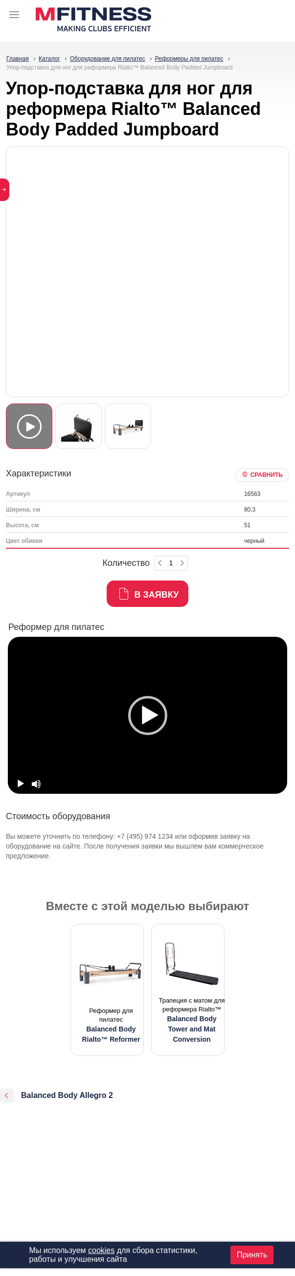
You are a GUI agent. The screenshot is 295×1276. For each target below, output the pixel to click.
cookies (101, 1250)
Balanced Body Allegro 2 (67, 1095)
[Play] (20, 784)
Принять (252, 1255)
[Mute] (36, 784)
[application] (147, 715)
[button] (147, 715)
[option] (147, 715)
